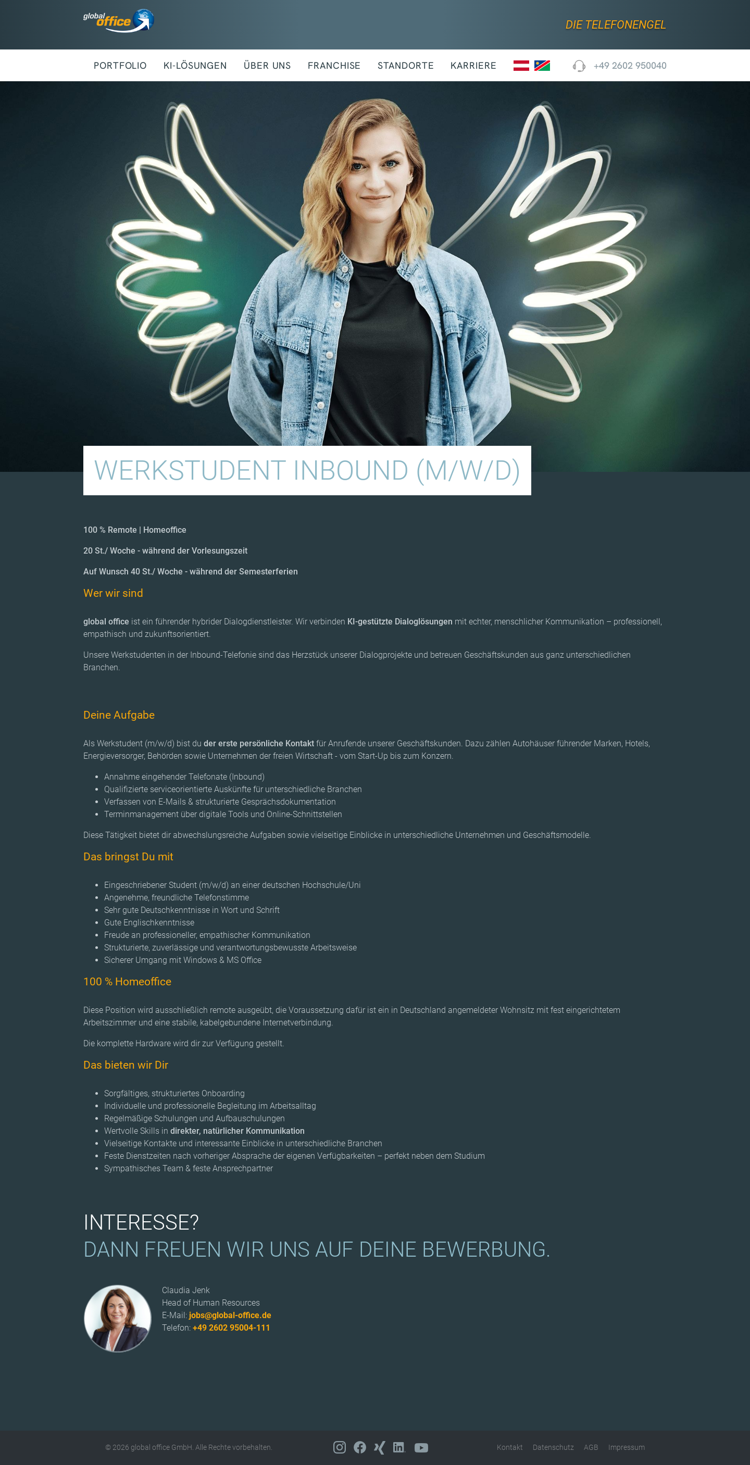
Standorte (406, 65)
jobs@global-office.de (230, 1315)
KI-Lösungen (195, 65)
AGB (591, 1447)
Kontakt (510, 1447)
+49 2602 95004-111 (231, 1328)
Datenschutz (553, 1447)
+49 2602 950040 (620, 65)
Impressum (626, 1447)
